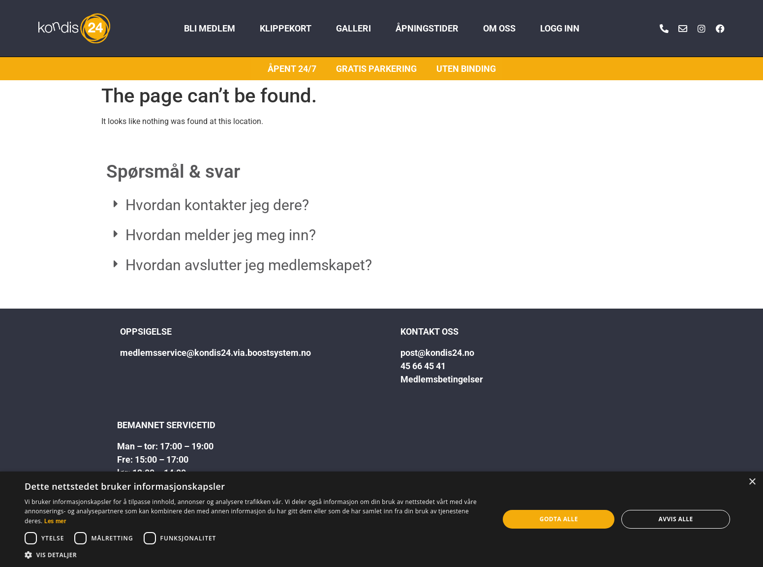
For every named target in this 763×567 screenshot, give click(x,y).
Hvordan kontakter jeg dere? (217, 205)
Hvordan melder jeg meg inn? (220, 235)
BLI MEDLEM (209, 28)
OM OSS (499, 28)
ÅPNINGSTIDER (427, 28)
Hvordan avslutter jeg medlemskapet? (248, 265)
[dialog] (381, 519)
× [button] (752, 482)
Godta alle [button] (559, 519)
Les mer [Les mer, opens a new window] (55, 521)
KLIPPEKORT (285, 28)
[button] (381, 205)
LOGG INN (560, 28)
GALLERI (353, 28)
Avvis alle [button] (676, 519)
